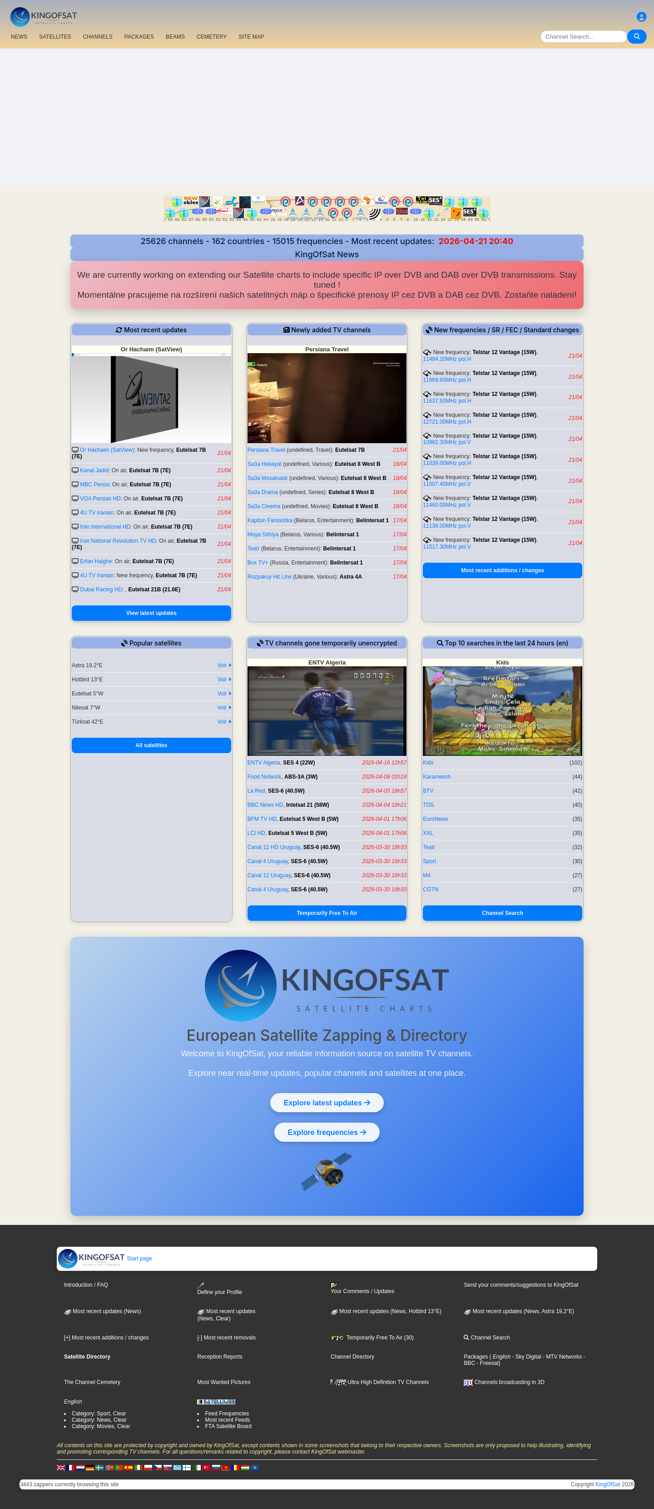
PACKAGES (139, 37)
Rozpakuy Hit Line (270, 577)
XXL (428, 833)
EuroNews (435, 819)
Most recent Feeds (227, 1420)
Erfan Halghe (96, 561)
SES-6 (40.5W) (286, 791)
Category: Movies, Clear (101, 1426)
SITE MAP (251, 37)
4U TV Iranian (97, 513)
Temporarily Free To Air (327, 913)
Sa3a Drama (263, 492)
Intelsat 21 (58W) (307, 805)
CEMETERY (212, 37)
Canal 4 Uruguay (268, 861)
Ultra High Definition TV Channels (380, 1382)
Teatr (254, 548)
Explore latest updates (326, 1103)
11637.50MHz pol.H (447, 401)
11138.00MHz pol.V (447, 526)
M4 (427, 875)
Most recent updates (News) (102, 1311)
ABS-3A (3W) (301, 777)
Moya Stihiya (263, 534)
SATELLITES (55, 37)
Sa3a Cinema (264, 506)
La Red (256, 791)
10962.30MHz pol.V (447, 442)
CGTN (430, 889)
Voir (224, 665)
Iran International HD (105, 527)
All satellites (151, 745)
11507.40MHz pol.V (447, 484)
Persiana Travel (266, 450)
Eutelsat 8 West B (357, 464)
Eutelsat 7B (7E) (149, 470)
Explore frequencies (326, 1132)
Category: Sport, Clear (99, 1413)
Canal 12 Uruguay (269, 875)
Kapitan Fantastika (270, 520)
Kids (428, 762)
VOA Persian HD (100, 498)
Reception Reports (219, 1357)
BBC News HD (265, 805)
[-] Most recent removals (226, 1337)
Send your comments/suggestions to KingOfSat (521, 1285)
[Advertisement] (327, 116)
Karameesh (437, 777)
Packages (476, 1357)
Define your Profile (219, 1288)
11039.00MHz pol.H (447, 463)
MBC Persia (94, 484)
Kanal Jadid (94, 470)
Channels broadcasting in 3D (504, 1382)
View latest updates (151, 613)
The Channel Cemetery (92, 1382)
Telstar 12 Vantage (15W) (504, 352)
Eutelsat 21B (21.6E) (154, 589)
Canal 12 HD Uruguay (274, 847)
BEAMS (175, 37)
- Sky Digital (525, 1357)
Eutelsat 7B (350, 450)
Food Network (265, 777)
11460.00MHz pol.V (447, 505)
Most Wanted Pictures (223, 1382)
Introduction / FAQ (86, 1285)
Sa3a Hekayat (265, 464)
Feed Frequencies (227, 1413)
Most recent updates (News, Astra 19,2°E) (519, 1311)
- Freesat (486, 1363)
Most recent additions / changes (502, 570)
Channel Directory (352, 1357)
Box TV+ (258, 563)
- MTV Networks (561, 1357)
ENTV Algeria (264, 762)
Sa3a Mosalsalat (268, 478)
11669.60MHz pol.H (447, 380)
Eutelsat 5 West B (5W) (309, 819)
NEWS (19, 37)
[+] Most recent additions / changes (106, 1337)
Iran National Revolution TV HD (118, 541)
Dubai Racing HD (101, 589)
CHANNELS (97, 37)
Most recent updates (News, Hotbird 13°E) (386, 1311)
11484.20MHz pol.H (447, 359)
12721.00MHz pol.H (447, 422)
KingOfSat (607, 1484)
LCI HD (256, 833)
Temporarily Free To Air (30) (372, 1337)
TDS (428, 805)
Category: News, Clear (99, 1420)
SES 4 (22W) (299, 762)
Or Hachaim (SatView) (107, 450)
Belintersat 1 (372, 520)
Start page (104, 1258)
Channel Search (502, 913)
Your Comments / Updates (362, 1288)
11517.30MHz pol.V (447, 547)
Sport (429, 861)
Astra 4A (351, 577)
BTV (428, 791)
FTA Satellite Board (228, 1426)
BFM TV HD (262, 819)
